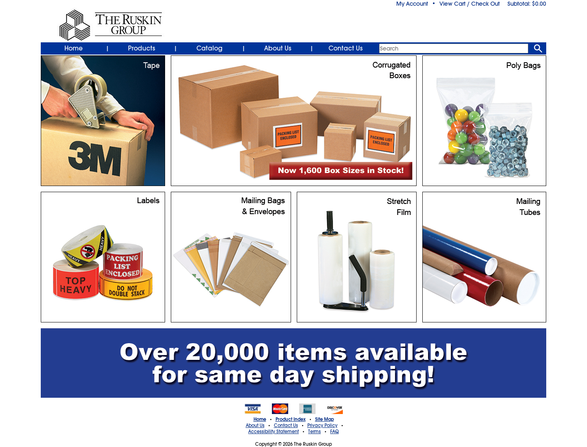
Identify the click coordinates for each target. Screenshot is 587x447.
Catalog (209, 48)
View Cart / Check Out (469, 3)
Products (141, 48)
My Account (412, 3)
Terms (314, 431)
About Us (277, 48)
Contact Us (346, 48)
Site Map (324, 419)
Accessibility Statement (273, 431)
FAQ (334, 431)
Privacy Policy (322, 425)
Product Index (291, 419)
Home (73, 48)
